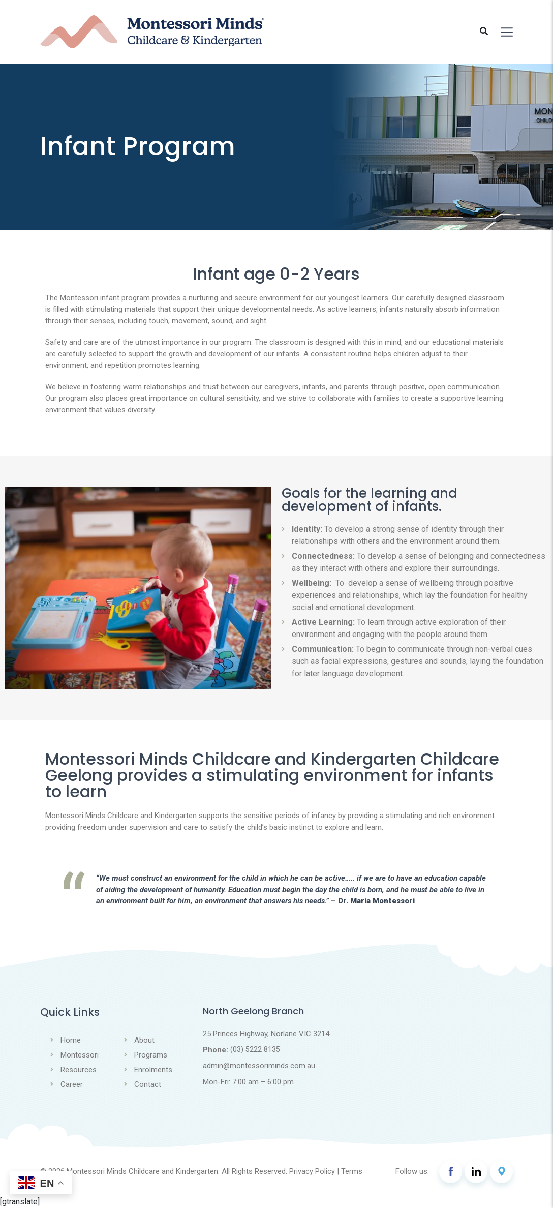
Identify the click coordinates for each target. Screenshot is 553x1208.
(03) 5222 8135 (255, 1049)
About (144, 1040)
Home (70, 1040)
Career (71, 1084)
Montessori (79, 1055)
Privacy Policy (312, 1171)
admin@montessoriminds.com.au (259, 1066)
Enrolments (153, 1069)
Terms (351, 1171)
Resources (78, 1069)
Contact (147, 1084)
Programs (150, 1055)
